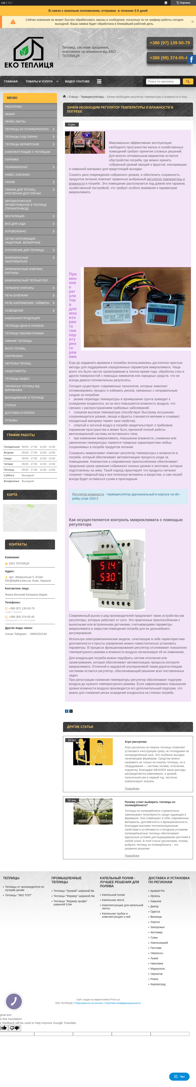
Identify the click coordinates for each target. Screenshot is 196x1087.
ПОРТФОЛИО (14, 356)
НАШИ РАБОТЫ (15, 371)
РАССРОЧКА (13, 106)
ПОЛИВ (10, 182)
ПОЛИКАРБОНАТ (16, 167)
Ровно (154, 979)
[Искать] (188, 81)
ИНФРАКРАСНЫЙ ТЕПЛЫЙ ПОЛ (26, 280)
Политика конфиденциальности (123, 1003)
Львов (154, 958)
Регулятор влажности (88, 494)
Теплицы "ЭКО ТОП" (18, 895)
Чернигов (156, 973)
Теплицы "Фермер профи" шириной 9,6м (70, 903)
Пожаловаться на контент (89, 1003)
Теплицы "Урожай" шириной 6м (74, 890)
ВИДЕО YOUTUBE (77, 81)
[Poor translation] (14, 1028)
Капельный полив (113, 894)
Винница (156, 916)
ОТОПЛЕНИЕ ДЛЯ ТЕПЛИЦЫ (24, 250)
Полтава (155, 947)
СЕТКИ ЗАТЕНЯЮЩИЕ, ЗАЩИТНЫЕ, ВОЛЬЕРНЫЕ (23, 240)
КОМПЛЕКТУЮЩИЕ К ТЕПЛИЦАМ (27, 151)
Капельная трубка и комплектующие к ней (116, 915)
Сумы (154, 937)
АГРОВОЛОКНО (15, 231)
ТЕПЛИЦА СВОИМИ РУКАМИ (24, 333)
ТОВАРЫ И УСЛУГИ (39, 81)
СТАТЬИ (10, 405)
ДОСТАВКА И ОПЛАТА (20, 412)
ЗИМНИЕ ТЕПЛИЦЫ (18, 341)
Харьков (155, 901)
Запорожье (157, 927)
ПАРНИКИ (11, 159)
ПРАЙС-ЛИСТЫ (15, 121)
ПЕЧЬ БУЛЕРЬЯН (16, 295)
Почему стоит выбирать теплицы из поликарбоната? (150, 803)
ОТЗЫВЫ (11, 420)
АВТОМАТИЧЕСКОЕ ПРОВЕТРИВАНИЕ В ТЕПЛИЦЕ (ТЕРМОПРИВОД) (26, 204)
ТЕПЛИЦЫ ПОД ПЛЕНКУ (21, 136)
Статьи (73, 96)
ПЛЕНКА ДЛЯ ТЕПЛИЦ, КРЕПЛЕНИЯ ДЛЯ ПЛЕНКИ (23, 191)
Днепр (154, 906)
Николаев (156, 963)
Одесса (155, 911)
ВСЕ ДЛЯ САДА (15, 223)
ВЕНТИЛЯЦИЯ (14, 216)
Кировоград (157, 984)
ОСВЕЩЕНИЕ (14, 310)
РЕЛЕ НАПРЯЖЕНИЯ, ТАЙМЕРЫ (27, 303)
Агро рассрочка (136, 741)
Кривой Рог (157, 890)
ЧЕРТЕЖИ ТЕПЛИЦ (18, 363)
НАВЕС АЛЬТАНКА (17, 174)
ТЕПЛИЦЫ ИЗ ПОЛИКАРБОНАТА (27, 129)
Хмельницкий (159, 942)
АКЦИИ (10, 114)
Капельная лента (113, 900)
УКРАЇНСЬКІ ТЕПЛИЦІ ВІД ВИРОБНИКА (22, 388)
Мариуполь (157, 968)
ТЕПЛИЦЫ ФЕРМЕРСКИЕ (22, 144)
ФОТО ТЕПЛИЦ (15, 348)
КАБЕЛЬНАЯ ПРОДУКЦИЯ (22, 318)
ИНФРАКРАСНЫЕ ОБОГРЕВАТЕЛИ (16, 259)
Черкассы (156, 953)
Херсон (155, 922)
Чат (179, 1076)
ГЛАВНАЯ (11, 81)
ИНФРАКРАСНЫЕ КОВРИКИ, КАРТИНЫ (24, 270)
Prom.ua (115, 999)
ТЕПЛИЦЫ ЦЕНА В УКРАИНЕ (24, 325)
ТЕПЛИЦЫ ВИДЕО (17, 378)
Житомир (156, 932)
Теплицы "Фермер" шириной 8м (74, 896)
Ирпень (155, 896)
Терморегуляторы (92, 96)
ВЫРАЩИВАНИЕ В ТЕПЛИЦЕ (24, 397)
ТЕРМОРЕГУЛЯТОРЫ (19, 288)
